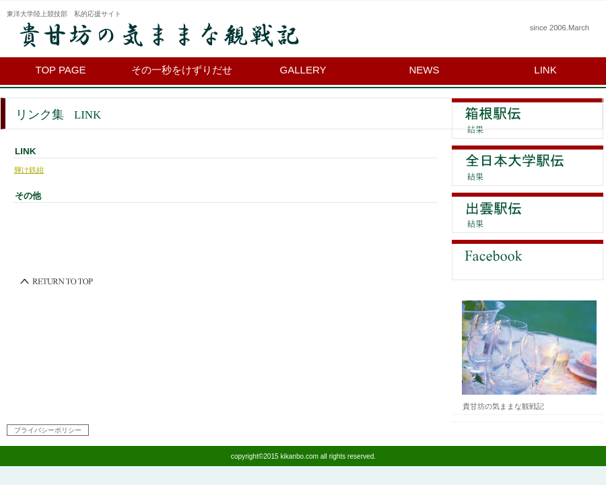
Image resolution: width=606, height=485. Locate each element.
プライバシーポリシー (47, 430)
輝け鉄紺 (29, 170)
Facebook (527, 260)
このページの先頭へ (57, 282)
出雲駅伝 (527, 213)
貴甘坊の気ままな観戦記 (172, 35)
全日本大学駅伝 (527, 166)
